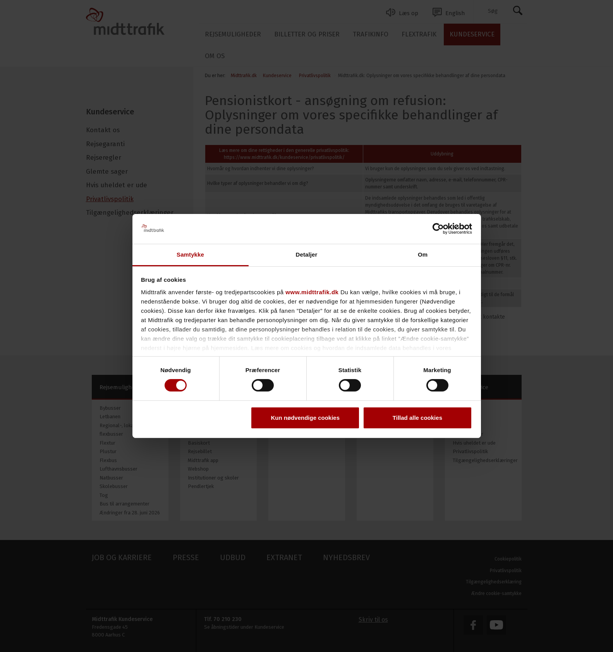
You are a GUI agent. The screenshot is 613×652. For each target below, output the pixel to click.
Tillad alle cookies (417, 417)
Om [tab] (423, 254)
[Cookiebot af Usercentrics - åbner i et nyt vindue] (438, 229)
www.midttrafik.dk (311, 292)
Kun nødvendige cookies (305, 417)
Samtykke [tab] (190, 254)
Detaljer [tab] (307, 254)
